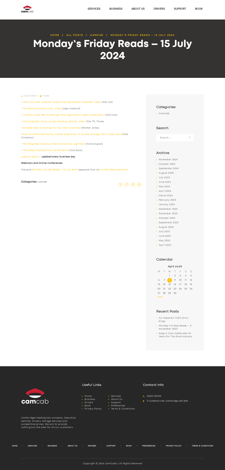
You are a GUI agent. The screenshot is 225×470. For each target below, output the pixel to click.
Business (90, 399)
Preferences (118, 406)
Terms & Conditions (123, 409)
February (167, 200)
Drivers (89, 403)
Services (116, 396)
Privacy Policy (93, 409)
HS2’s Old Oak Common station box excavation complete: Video (62, 102)
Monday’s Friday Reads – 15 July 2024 (55, 170)
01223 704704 (154, 396)
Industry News (29, 157)
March (166, 196)
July (164, 178)
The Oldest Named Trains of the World (46, 150)
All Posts (74, 35)
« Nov (159, 297)
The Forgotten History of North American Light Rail (54, 144)
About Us (116, 399)
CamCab (96, 35)
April (165, 191)
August (166, 173)
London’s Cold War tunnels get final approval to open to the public (64, 115)
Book (88, 406)
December (168, 209)
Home (54, 35)
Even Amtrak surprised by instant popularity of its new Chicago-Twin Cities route (72, 134)
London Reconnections (114, 170)
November (168, 160)
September (169, 169)
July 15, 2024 (30, 96)
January (167, 205)
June (165, 182)
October (167, 164)
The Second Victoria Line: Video (42, 109)
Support (116, 403)
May (164, 187)
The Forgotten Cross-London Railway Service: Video (54, 122)
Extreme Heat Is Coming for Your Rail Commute (52, 128)
